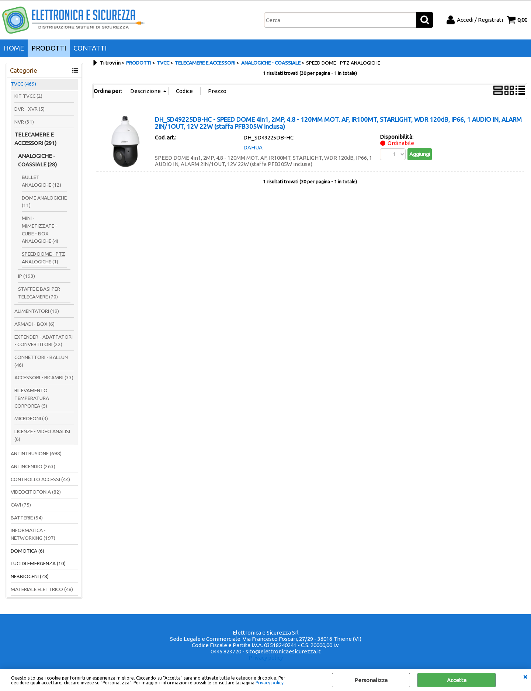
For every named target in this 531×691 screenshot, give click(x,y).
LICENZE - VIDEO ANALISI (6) (42, 435)
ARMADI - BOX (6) (34, 324)
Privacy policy (270, 682)
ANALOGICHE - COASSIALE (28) (37, 160)
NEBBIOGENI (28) (30, 576)
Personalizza (371, 680)
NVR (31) (24, 122)
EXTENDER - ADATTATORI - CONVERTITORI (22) (43, 341)
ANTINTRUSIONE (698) (36, 453)
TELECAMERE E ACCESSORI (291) (35, 138)
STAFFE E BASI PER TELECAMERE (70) (39, 293)
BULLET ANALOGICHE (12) (41, 181)
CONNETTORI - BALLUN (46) (41, 361)
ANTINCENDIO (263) (33, 466)
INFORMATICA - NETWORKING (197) (33, 534)
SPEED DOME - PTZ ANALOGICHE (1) (43, 258)
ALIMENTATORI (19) (36, 311)
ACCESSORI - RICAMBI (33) (43, 377)
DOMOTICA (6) (27, 551)
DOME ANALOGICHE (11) (44, 201)
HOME (14, 48)
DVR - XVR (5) (29, 109)
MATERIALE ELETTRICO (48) (42, 589)
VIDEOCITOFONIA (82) (36, 492)
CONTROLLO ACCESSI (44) (40, 479)
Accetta (456, 680)
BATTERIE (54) (27, 518)
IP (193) (26, 276)
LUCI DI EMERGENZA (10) (38, 563)
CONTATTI (90, 48)
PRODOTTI (48, 48)
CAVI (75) (21, 505)
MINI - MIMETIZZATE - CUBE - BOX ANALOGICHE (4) (40, 229)
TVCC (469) (23, 84)
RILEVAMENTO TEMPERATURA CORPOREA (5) (31, 397)
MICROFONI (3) (31, 418)
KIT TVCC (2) (28, 96)
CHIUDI (525, 676)
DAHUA (253, 147)
